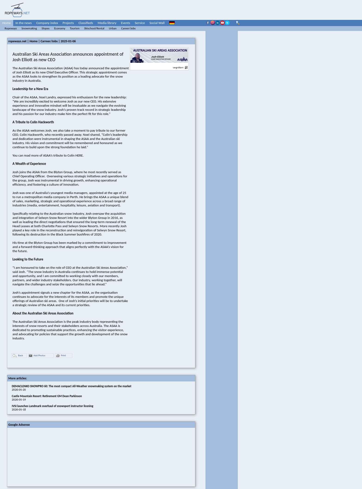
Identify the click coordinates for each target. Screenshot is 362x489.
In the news (23, 23)
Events (125, 23)
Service (140, 23)
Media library (107, 23)
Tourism (75, 28)
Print (61, 355)
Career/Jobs (128, 28)
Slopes (45, 28)
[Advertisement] (41, 457)
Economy (59, 28)
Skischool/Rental (94, 28)
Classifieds (85, 23)
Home (6, 23)
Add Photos (37, 355)
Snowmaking (29, 28)
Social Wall (157, 23)
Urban (113, 28)
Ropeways (11, 28)
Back (17, 355)
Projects (68, 23)
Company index (47, 23)
